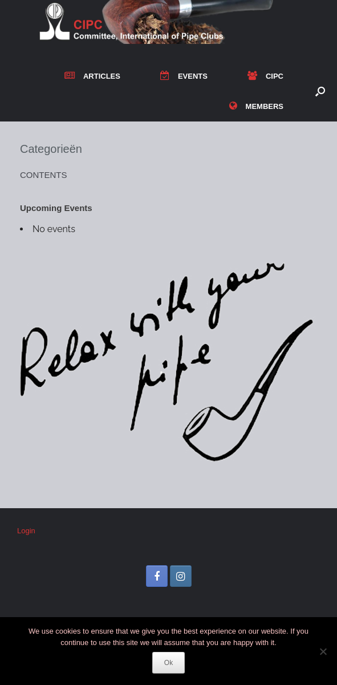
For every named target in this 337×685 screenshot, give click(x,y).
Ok (168, 663)
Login (26, 530)
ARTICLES (92, 76)
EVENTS (184, 76)
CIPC (265, 76)
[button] (320, 91)
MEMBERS (256, 106)
